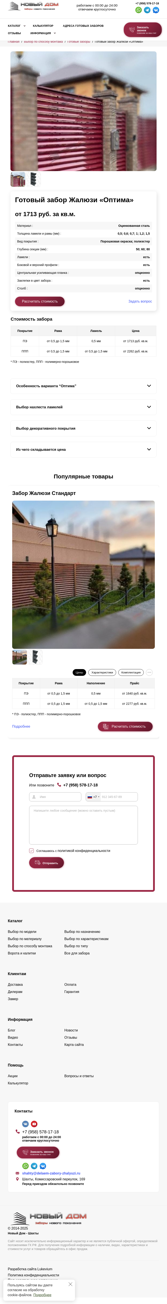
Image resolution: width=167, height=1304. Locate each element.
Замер (13, 1005)
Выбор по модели (22, 938)
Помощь (15, 1072)
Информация (40, 33)
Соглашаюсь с (73, 857)
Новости (71, 1037)
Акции (13, 1082)
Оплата (70, 991)
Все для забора (77, 960)
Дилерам (15, 998)
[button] (13, 476)
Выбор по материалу (25, 945)
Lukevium (44, 1275)
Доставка (15, 991)
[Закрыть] (70, 1284)
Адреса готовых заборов (83, 25)
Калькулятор (43, 25)
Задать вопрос (140, 301)
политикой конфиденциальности (84, 857)
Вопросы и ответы (79, 1082)
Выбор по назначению (82, 938)
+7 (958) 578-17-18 (147, 3)
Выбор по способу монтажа (43, 41)
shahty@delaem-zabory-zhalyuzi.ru (51, 1180)
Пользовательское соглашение (33, 1287)
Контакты (15, 1051)
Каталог (14, 25)
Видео (13, 1044)
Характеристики (102, 672)
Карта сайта (74, 1051)
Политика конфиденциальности (33, 1282)
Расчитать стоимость (129, 726)
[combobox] (93, 796)
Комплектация (130, 672)
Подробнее (42, 1295)
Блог (11, 1037)
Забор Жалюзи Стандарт (44, 493)
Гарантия (71, 998)
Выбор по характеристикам (86, 945)
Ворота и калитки (22, 960)
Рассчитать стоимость (40, 301)
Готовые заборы (78, 41)
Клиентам (17, 980)
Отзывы (14, 33)
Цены (79, 672)
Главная (13, 41)
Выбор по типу (76, 952)
